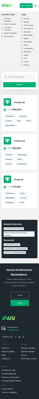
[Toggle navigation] (35, 5)
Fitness (26, 65)
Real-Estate (28, 35)
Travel (26, 62)
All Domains (9, 36)
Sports (26, 19)
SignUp (23, 303)
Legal (26, 55)
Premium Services (28, 348)
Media (26, 38)
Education (28, 52)
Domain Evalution (28, 351)
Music (26, 45)
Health (26, 22)
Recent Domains (10, 33)
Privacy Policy (7, 389)
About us (5, 348)
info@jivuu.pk (13, 330)
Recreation (28, 42)
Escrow (24, 355)
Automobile (28, 48)
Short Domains (10, 24)
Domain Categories (9, 374)
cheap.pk (18, 179)
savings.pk (19, 102)
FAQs (4, 355)
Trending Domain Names (11, 381)
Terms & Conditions (9, 392)
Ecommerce (28, 28)
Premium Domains (7, 19)
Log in (23, 295)
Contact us (6, 359)
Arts (25, 58)
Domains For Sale (8, 370)
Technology (28, 25)
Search (19, 85)
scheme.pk (19, 141)
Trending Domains (7, 28)
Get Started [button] (26, 6)
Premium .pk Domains (10, 377)
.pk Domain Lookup (29, 359)
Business (27, 32)
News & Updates (8, 351)
